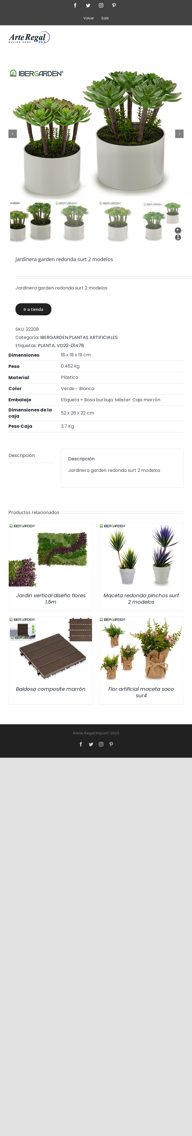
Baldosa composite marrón (51, 689)
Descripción (21, 455)
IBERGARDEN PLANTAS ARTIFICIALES (79, 337)
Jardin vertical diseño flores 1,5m (51, 598)
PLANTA (46, 345)
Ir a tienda (33, 309)
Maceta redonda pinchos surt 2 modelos (141, 598)
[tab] (31, 456)
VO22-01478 (70, 345)
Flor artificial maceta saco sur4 (141, 692)
